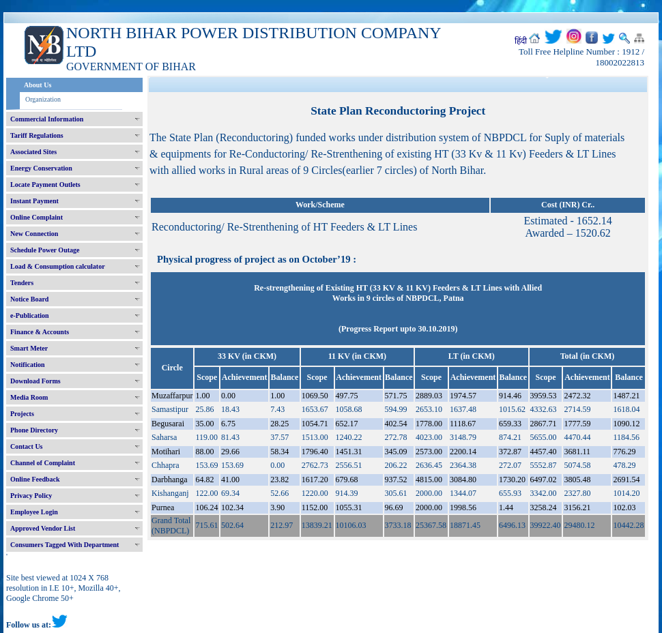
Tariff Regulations (36, 135)
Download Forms (35, 381)
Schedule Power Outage (44, 250)
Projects (22, 413)
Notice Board (29, 299)
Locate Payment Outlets (45, 184)
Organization (43, 99)
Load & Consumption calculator (57, 266)
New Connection (34, 233)
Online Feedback (35, 479)
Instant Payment (34, 201)
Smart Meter (29, 348)
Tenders (21, 282)
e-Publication (29, 315)
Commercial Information (46, 119)
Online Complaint (36, 217)
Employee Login (34, 512)
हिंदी (521, 41)
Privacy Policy (31, 495)
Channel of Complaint (42, 463)
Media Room (29, 397)
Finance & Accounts (39, 332)
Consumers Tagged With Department (64, 544)
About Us (37, 85)
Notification (27, 364)
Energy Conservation (41, 168)
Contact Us (26, 446)
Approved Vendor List (42, 528)
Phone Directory (34, 430)
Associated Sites (33, 152)
